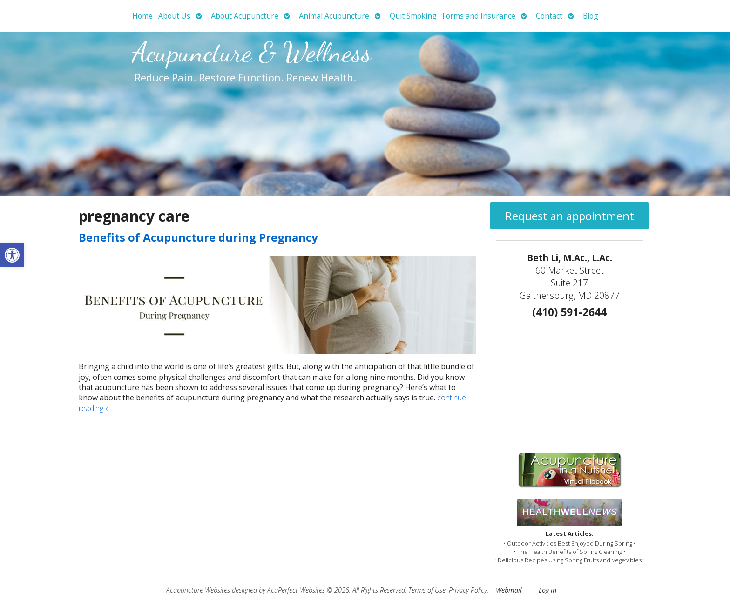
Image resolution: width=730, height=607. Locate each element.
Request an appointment (569, 215)
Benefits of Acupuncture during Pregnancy (198, 237)
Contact (549, 16)
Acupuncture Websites (198, 590)
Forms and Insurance (478, 16)
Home (142, 16)
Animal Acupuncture (334, 16)
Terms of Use (427, 590)
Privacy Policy (468, 590)
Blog (590, 16)
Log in (547, 590)
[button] (12, 255)
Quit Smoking (413, 16)
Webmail (509, 590)
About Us (174, 16)
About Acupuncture (244, 16)
